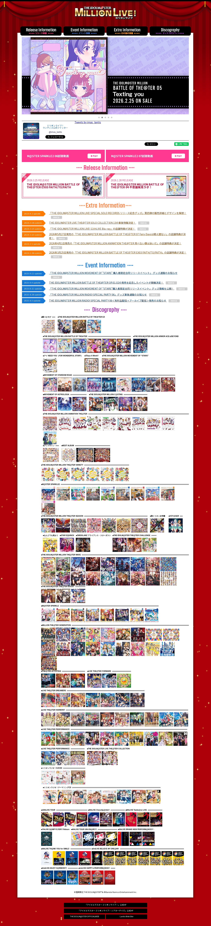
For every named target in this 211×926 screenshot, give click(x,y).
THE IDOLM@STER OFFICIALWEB (84, 916)
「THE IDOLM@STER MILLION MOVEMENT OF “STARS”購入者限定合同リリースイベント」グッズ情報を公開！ (118, 288)
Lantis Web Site (126, 916)
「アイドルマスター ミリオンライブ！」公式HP (105, 904)
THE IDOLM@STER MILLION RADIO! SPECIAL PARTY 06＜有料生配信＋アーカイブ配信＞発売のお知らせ (114, 300)
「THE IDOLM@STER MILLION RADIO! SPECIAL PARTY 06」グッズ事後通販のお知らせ (104, 294)
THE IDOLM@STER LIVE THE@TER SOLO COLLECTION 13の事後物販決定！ (99, 222)
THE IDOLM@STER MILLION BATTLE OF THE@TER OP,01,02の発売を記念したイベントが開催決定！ (113, 282)
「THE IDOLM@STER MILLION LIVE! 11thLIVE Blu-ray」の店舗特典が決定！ (99, 228)
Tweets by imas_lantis (88, 122)
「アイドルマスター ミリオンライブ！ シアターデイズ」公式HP (105, 910)
